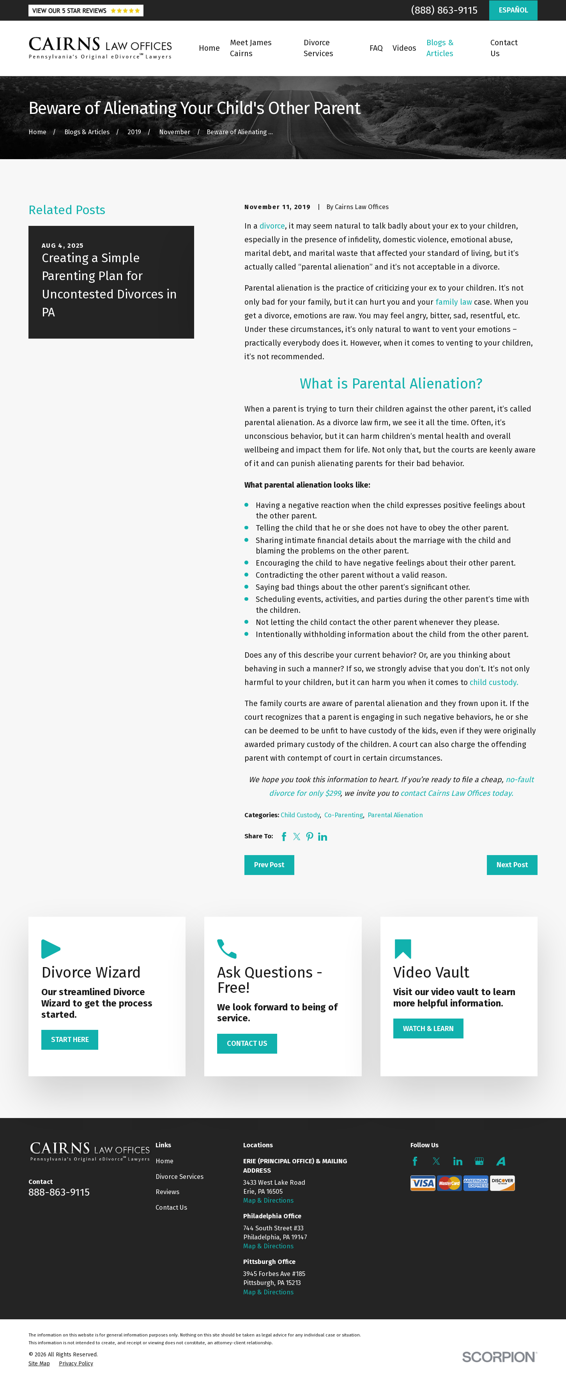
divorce (272, 226)
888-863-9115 (59, 1192)
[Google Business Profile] (479, 1161)
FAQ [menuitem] (376, 48)
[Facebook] (414, 1161)
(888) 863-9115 (444, 10)
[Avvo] (500, 1161)
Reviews (167, 1192)
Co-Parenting (343, 815)
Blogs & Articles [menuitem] (440, 48)
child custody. (494, 682)
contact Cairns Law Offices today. (456, 793)
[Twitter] (436, 1161)
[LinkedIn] (457, 1161)
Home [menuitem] (209, 48)
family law (453, 302)
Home (164, 1161)
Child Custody (300, 815)
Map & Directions (268, 1200)
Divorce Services (179, 1176)
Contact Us (171, 1207)
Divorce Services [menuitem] (318, 48)
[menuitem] (39, 1363)
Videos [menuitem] (404, 48)
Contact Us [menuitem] (504, 48)
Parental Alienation (395, 815)
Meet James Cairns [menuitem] (251, 48)
